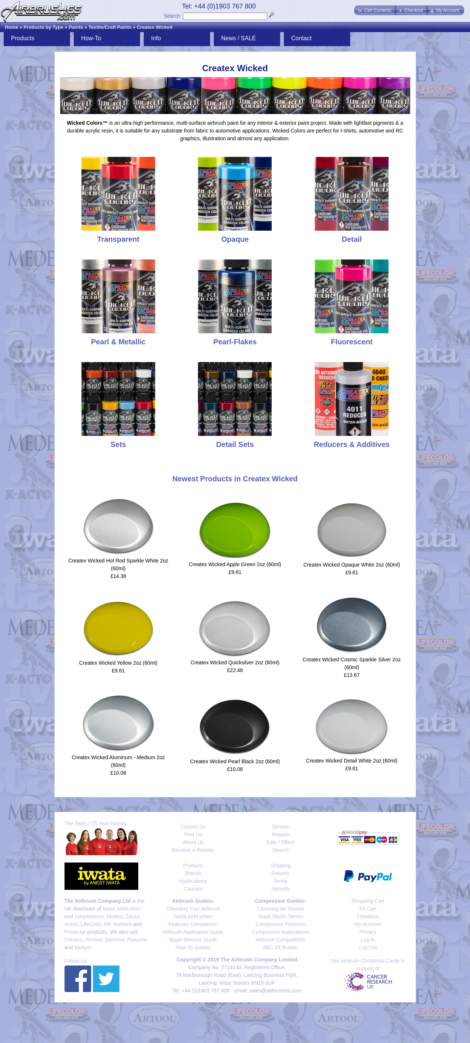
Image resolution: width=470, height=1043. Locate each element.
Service (280, 827)
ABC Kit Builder (280, 947)
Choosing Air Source (280, 909)
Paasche (137, 940)
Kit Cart (368, 909)
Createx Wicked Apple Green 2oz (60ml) (235, 564)
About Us (193, 842)
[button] (375, 10)
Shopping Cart (367, 901)
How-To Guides (193, 947)
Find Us (193, 834)
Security (280, 889)
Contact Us (193, 827)
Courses (193, 889)
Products (22, 38)
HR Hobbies (118, 924)
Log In (368, 940)
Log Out (368, 947)
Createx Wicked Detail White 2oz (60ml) (351, 761)
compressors (89, 916)
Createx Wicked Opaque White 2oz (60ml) (351, 565)
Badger (82, 947)
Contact (301, 38)
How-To (91, 38)
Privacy (367, 932)
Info (156, 38)
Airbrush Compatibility (280, 940)
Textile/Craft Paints (110, 27)
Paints (76, 27)
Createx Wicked (155, 27)
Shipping (281, 865)
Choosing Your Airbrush (193, 909)
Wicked (93, 940)
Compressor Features (280, 924)
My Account (368, 924)
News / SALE (238, 38)
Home (11, 27)
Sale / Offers (280, 842)
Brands (193, 873)
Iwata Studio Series (280, 916)
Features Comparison (193, 924)
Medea (115, 916)
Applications (193, 881)
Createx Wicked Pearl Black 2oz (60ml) (235, 761)
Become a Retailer (193, 850)
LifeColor (91, 924)
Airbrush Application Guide (193, 932)
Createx (74, 940)
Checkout (368, 916)
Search (172, 16)
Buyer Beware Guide (193, 940)
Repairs (280, 834)
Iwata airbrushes (122, 909)
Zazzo (132, 916)
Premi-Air (75, 932)
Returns (280, 873)
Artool (71, 924)
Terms (281, 881)
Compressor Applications (280, 932)
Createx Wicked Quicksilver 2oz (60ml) (235, 662)
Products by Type (43, 27)
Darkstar (114, 940)
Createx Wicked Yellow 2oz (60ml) (118, 663)
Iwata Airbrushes (193, 916)
